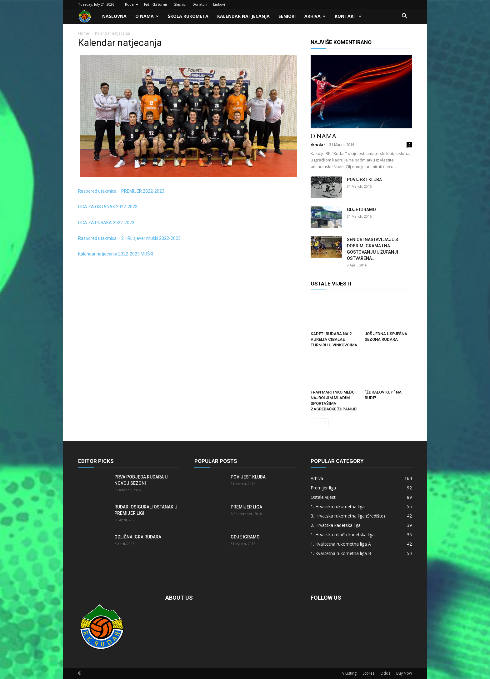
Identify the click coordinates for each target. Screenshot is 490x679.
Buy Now (404, 673)
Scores (368, 673)
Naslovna (114, 16)
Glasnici (180, 4)
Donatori (199, 4)
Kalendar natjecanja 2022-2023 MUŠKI (115, 253)
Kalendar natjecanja (243, 16)
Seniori (287, 16)
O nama (147, 16)
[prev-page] (314, 422)
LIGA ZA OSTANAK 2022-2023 (108, 206)
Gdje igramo (361, 209)
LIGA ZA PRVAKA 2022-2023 (106, 222)
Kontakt (348, 16)
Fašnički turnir (156, 4)
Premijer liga (246, 506)
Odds (385, 673)
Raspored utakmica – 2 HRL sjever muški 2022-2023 (129, 238)
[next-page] (324, 422)
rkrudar (318, 144)
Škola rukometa (188, 16)
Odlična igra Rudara (137, 536)
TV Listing (348, 673)
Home (83, 33)
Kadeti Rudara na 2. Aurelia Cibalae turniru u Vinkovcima (334, 339)
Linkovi (219, 4)
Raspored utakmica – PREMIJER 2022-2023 (121, 191)
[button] (404, 17)
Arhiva (315, 16)
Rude (131, 4)
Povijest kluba (364, 179)
